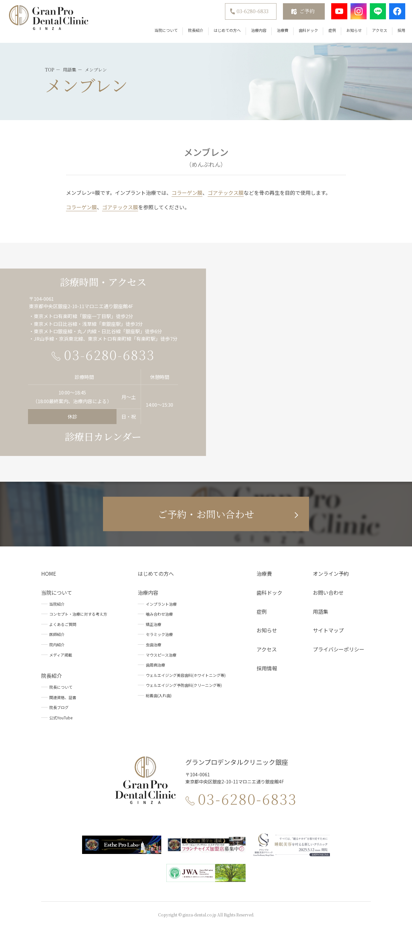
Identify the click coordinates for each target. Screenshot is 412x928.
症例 (328, 32)
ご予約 (303, 13)
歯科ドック (304, 32)
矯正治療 (153, 624)
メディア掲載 (60, 655)
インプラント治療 (161, 604)
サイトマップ (328, 630)
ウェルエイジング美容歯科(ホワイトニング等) (186, 675)
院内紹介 (57, 644)
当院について (162, 32)
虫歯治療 (153, 644)
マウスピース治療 (161, 655)
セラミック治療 (159, 634)
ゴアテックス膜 (226, 192)
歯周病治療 (155, 665)
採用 (398, 32)
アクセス (376, 32)
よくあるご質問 (62, 624)
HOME (48, 573)
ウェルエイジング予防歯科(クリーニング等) (184, 685)
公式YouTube (60, 717)
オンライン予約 (331, 573)
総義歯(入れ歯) (159, 695)
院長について (60, 687)
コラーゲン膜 (187, 192)
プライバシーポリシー (338, 649)
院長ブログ (59, 707)
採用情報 (267, 668)
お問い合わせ (328, 592)
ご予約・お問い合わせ (206, 514)
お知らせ (350, 32)
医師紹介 (57, 634)
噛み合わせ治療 (159, 614)
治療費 (279, 32)
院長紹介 (192, 32)
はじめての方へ (223, 32)
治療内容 (255, 32)
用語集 (320, 611)
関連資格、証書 (62, 697)
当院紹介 (57, 604)
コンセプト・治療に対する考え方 (78, 614)
